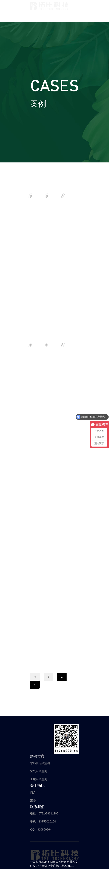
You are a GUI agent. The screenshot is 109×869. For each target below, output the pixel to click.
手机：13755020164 (43, 821)
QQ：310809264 (40, 829)
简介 (33, 792)
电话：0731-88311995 (44, 813)
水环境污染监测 (40, 763)
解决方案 (37, 756)
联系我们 (37, 807)
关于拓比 (37, 786)
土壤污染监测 (38, 779)
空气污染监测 (38, 771)
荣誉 (33, 800)
